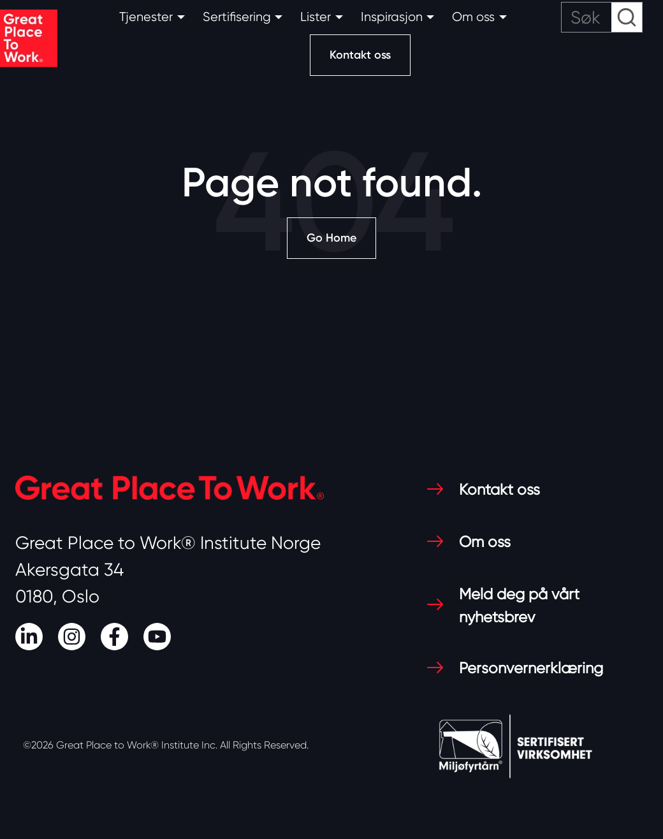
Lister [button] (315, 17)
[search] (602, 17)
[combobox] (602, 17)
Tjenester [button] (146, 17)
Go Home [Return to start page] (331, 238)
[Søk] (602, 17)
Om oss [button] (473, 17)
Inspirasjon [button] (392, 17)
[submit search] (626, 17)
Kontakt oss (360, 55)
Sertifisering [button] (237, 17)
